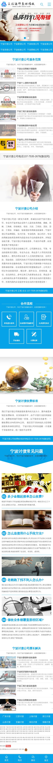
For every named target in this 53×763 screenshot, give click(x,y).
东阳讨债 (13, 733)
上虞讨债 (8, 731)
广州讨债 (2, 737)
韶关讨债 (30, 737)
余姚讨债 (13, 729)
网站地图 (2, 746)
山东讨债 (6, 722)
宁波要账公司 (33, 50)
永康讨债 (36, 729)
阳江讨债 (30, 739)
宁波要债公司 (20, 44)
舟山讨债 (47, 727)
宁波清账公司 (46, 50)
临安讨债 (30, 733)
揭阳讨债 (8, 741)
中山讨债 (47, 739)
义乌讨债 (2, 731)
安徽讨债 (20, 722)
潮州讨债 (2, 741)
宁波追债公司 (46, 44)
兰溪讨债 (30, 731)
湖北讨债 (33, 722)
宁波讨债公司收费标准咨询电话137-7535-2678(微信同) (26, 439)
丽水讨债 (8, 729)
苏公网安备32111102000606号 (9, 749)
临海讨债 (25, 729)
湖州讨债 (30, 727)
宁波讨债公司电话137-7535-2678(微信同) (26, 156)
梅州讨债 (13, 739)
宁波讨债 (8, 727)
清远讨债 (36, 739)
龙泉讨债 (36, 731)
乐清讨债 (19, 729)
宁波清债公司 (6, 50)
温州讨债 (19, 727)
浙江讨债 (46, 716)
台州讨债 (25, 727)
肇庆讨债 (41, 737)
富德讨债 (47, 731)
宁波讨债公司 (6, 44)
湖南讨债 (46, 722)
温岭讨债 (30, 729)
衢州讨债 (2, 729)
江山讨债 (36, 733)
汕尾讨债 (19, 739)
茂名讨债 (2, 739)
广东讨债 (6, 716)
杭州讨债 (2, 727)
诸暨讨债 (13, 731)
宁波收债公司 (33, 44)
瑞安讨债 (41, 729)
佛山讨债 (25, 737)
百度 (20, 749)
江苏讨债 (20, 716)
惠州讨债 (8, 739)
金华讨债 (41, 727)
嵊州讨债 (19, 733)
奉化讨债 (25, 733)
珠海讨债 (13, 737)
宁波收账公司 (20, 50)
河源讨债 (25, 739)
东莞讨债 (41, 739)
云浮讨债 (13, 741)
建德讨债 (41, 731)
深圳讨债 (8, 737)
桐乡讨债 (25, 731)
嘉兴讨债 (36, 727)
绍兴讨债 (13, 727)
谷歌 (22, 749)
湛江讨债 (36, 737)
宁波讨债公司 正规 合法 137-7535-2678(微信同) (26, 291)
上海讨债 (33, 716)
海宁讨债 (19, 731)
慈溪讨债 (47, 729)
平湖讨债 (8, 733)
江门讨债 (47, 737)
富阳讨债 (2, 733)
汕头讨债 (19, 737)
